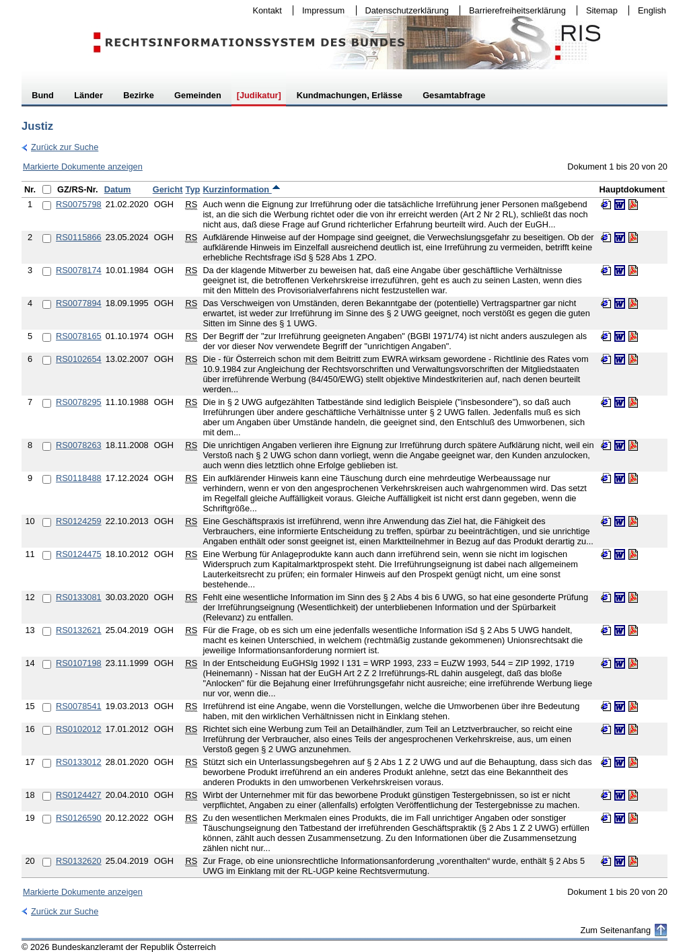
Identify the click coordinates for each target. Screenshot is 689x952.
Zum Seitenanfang (615, 930)
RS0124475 (79, 554)
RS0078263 (79, 445)
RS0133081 (79, 597)
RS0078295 (79, 402)
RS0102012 (79, 729)
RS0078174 (79, 270)
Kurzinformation (241, 189)
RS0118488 (79, 478)
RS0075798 (79, 204)
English (652, 10)
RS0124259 (79, 521)
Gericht (168, 189)
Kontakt (264, 10)
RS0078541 (79, 706)
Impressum (320, 10)
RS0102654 (79, 359)
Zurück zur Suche (60, 147)
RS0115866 (79, 237)
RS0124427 (79, 795)
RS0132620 (79, 861)
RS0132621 (79, 630)
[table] (344, 529)
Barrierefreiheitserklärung (514, 10)
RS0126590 (79, 818)
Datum (117, 189)
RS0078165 (79, 336)
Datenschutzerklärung (404, 10)
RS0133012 (79, 762)
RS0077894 (79, 303)
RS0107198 (79, 663)
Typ (193, 189)
